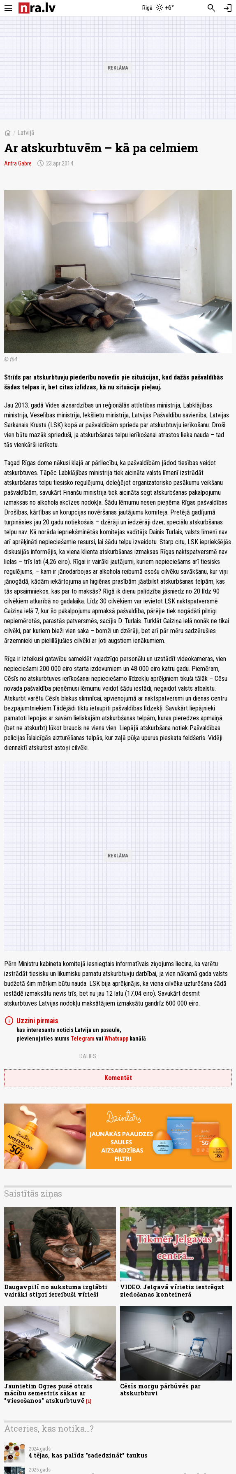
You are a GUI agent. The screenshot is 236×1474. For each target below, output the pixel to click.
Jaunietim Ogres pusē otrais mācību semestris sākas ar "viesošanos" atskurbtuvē (48, 1393)
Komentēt (118, 1078)
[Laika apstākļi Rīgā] (158, 8)
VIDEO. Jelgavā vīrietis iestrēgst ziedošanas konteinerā (172, 1290)
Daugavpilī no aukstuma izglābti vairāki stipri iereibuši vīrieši (55, 1290)
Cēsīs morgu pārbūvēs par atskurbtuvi (160, 1389)
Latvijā (26, 133)
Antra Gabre (18, 163)
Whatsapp (116, 1038)
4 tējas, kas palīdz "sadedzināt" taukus (88, 1455)
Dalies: (88, 1056)
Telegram (83, 1038)
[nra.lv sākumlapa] (37, 8)
